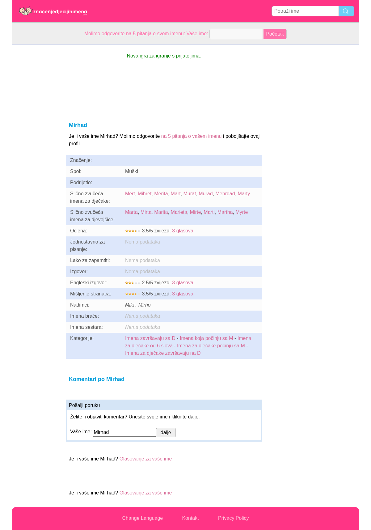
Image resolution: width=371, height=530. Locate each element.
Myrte (241, 212)
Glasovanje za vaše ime (146, 458)
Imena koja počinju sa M (206, 338)
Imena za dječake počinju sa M (211, 345)
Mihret (144, 193)
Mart (176, 193)
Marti (209, 212)
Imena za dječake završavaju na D (163, 353)
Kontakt (190, 518)
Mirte (195, 212)
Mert (130, 193)
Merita (161, 193)
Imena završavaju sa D (150, 338)
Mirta (146, 212)
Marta (131, 212)
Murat (189, 193)
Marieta (179, 212)
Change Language (142, 518)
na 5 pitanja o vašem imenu (191, 136)
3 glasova (182, 230)
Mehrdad (225, 193)
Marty (244, 193)
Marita (161, 212)
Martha (225, 212)
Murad (206, 193)
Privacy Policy (233, 518)
